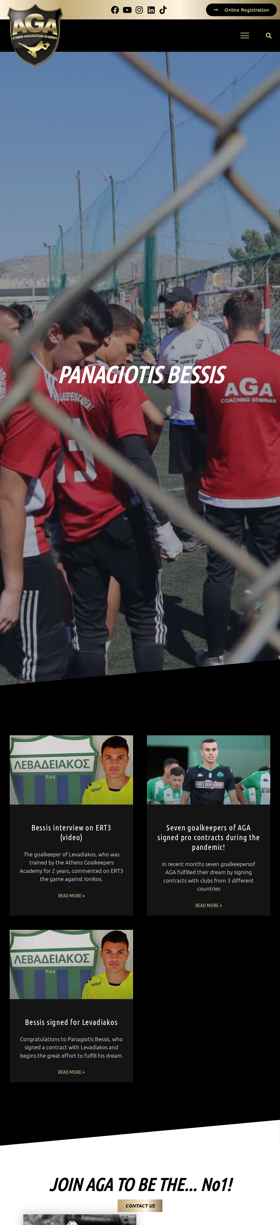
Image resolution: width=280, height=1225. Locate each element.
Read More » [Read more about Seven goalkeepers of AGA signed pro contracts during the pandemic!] (208, 905)
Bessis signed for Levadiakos (71, 1022)
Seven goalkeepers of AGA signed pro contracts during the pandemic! (208, 837)
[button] (244, 35)
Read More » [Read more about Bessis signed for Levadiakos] (71, 1072)
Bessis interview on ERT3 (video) (71, 832)
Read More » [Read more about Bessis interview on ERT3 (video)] (71, 895)
